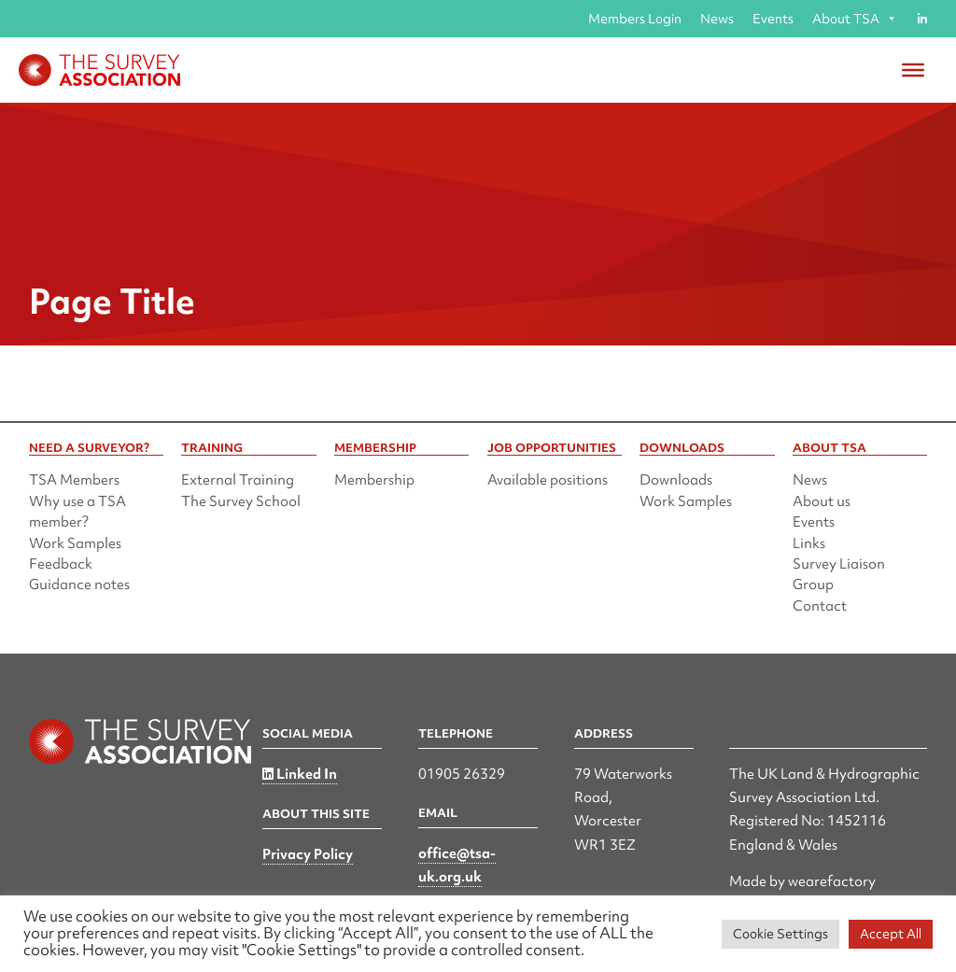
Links (809, 543)
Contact (820, 606)
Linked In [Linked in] (299, 774)
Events (773, 18)
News (717, 18)
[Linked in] (922, 18)
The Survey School (241, 501)
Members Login (635, 18)
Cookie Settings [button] (780, 933)
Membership (374, 480)
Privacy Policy (307, 854)
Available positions (547, 480)
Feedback (60, 564)
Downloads (676, 480)
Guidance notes (79, 584)
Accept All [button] (890, 933)
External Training (237, 480)
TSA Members (74, 480)
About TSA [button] (854, 18)
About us (822, 501)
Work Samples (75, 543)
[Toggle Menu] (913, 70)
